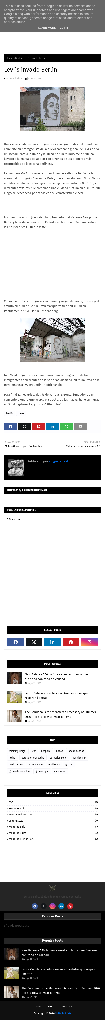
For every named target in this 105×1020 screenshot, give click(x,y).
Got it (64, 27)
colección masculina (33, 757)
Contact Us (66, 1006)
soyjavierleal (15, 78)
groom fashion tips (19, 771)
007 (34, 751)
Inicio (10, 58)
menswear (60, 771)
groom (68, 764)
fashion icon (16, 764)
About (51, 1006)
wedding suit (53, 826)
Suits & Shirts (63, 1013)
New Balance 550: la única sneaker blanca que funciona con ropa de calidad (56, 676)
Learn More (47, 27)
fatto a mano (35, 764)
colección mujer (59, 757)
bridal (12, 757)
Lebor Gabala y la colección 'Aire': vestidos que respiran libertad (56, 695)
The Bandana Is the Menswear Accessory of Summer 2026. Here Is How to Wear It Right (60, 714)
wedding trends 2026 (53, 838)
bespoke (46, 751)
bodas (59, 751)
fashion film (79, 757)
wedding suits (53, 832)
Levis (21, 413)
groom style (42, 771)
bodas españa (76, 751)
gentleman (54, 764)
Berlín (18, 58)
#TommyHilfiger (17, 751)
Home (39, 1006)
